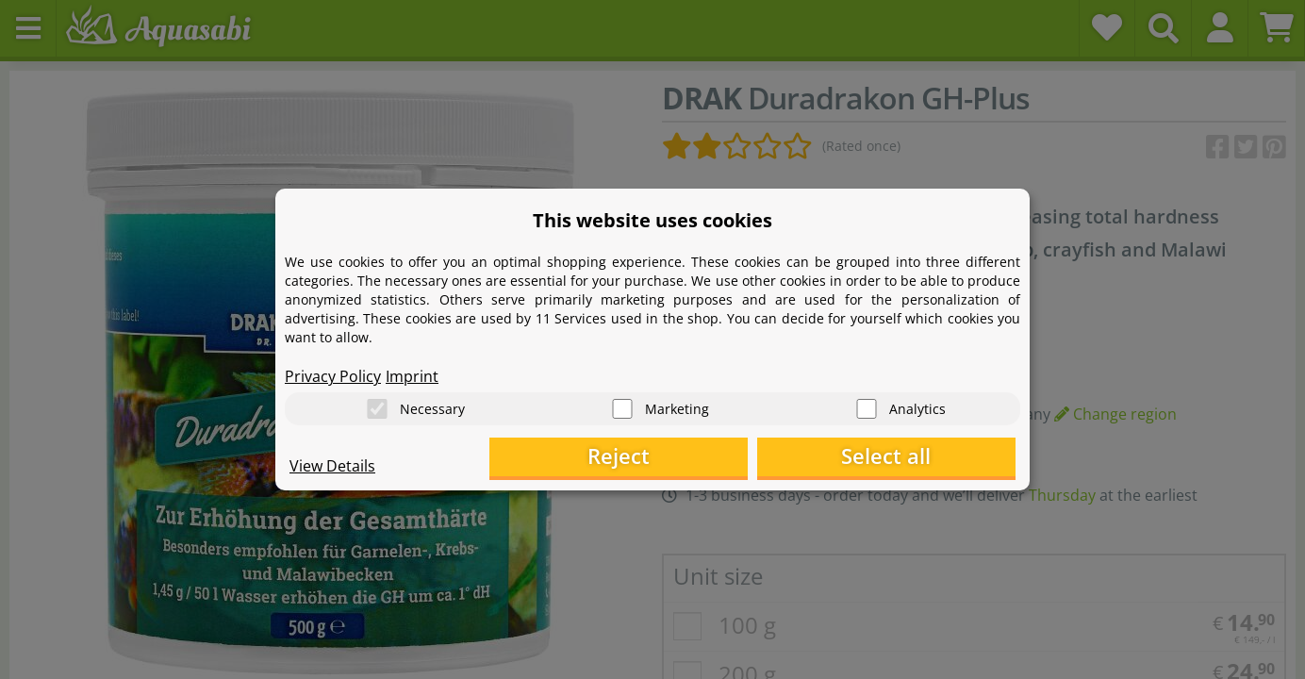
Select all (921, 457)
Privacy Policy (333, 373)
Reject (723, 457)
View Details (332, 467)
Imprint (412, 373)
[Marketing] (622, 406)
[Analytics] (866, 406)
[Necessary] (377, 406)
